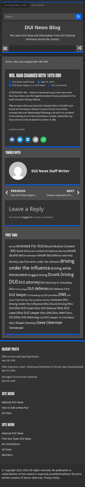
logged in (27, 217)
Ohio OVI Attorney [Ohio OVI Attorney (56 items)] (26, 317)
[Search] (78, 17)
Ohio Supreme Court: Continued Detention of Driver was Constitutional (42, 366)
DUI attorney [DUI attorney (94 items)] (29, 282)
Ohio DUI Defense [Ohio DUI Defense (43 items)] (45, 308)
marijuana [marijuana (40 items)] (56, 299)
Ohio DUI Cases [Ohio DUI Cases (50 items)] (24, 308)
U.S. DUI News (38, 85)
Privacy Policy (51, 477)
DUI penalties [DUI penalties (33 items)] (51, 295)
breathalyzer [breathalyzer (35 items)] (30, 255)
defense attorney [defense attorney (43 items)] (62, 255)
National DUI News (12, 402)
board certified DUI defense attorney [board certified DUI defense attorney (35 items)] (48, 251)
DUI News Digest (21, 85)
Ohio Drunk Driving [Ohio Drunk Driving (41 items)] (55, 303)
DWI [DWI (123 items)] (62, 294)
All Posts (6, 413)
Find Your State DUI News (16, 438)
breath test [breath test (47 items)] (44, 255)
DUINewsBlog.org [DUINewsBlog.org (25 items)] (35, 295)
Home (8, 61)
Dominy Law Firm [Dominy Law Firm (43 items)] (19, 261)
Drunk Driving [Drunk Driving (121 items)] (61, 274)
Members (7, 454)
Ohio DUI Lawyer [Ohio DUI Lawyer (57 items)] (27, 313)
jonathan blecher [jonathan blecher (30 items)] (42, 300)
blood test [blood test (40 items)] (22, 251)
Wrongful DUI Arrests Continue (19, 376)
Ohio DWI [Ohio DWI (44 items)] (46, 313)
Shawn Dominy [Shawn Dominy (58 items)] (25, 323)
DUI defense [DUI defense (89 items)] (37, 288)
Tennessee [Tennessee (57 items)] (16, 328)
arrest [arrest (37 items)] (12, 246)
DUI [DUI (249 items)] (13, 282)
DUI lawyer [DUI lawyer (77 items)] (18, 295)
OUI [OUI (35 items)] (42, 317)
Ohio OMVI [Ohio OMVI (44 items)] (59, 313)
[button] (5, 48)
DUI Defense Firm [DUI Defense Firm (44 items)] (59, 289)
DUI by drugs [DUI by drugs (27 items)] (21, 289)
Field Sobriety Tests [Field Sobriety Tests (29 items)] (24, 300)
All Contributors (11, 444)
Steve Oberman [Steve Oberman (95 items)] (49, 322)
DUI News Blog (42, 27)
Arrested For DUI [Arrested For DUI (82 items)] (30, 246)
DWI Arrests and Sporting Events (20, 356)
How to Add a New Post (15, 407)
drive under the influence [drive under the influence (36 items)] (45, 261)
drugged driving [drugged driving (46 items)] (37, 275)
